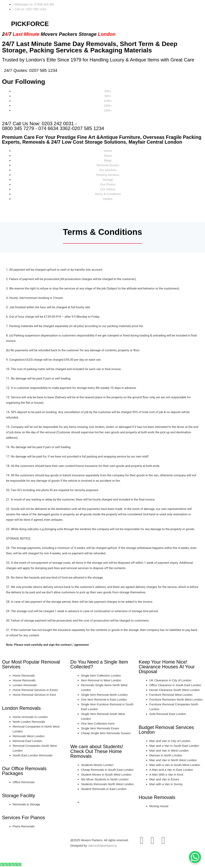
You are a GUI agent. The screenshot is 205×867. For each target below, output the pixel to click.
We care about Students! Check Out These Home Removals (96, 751)
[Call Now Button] (11, 864)
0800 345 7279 (18, 128)
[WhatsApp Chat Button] (195, 857)
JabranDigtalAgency (102, 845)
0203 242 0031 (58, 123)
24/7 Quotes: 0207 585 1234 (30, 70)
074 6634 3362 (54, 128)
